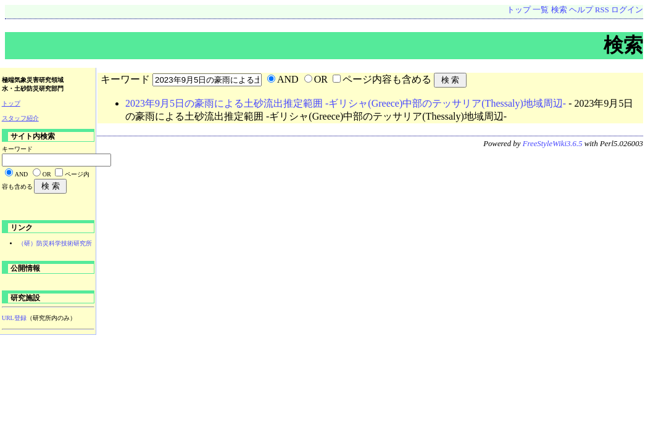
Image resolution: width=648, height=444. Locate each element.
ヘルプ (581, 10)
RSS (602, 10)
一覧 (541, 10)
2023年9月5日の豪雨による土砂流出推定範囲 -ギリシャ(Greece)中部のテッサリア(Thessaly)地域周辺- (345, 103)
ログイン (627, 10)
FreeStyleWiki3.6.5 (553, 143)
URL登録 (14, 317)
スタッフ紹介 (20, 118)
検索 (559, 10)
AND (288, 79)
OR (321, 79)
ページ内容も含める (387, 79)
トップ (519, 10)
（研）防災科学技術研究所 (55, 243)
